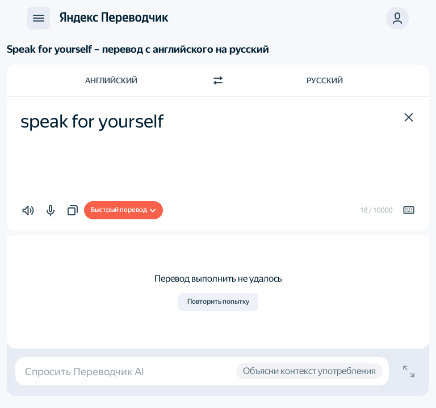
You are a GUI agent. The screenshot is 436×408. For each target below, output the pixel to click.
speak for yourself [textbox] (92, 121)
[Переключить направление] (218, 80)
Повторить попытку (218, 301)
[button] (408, 117)
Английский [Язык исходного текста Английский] (111, 80)
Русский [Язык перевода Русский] (325, 80)
